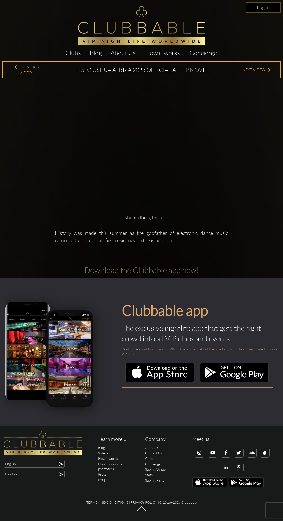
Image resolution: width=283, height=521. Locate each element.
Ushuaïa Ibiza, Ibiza (141, 217)
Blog (96, 52)
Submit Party (154, 480)
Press (102, 474)
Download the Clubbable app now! (141, 270)
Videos (103, 453)
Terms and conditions (107, 502)
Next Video (256, 69)
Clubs (73, 52)
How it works (162, 52)
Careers (151, 458)
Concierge (203, 52)
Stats (149, 475)
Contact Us (153, 453)
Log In (263, 7)
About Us (123, 52)
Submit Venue (155, 469)
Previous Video (26, 69)
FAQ (101, 480)
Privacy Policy (144, 502)
